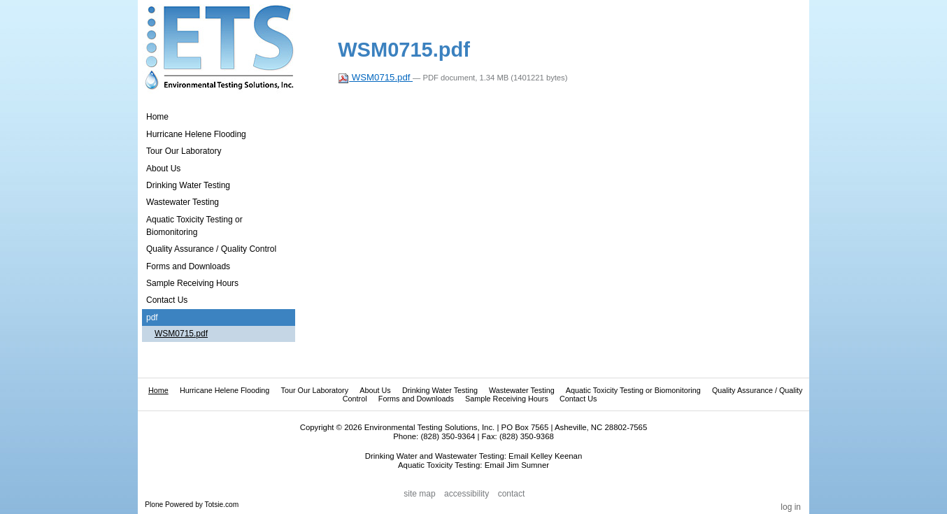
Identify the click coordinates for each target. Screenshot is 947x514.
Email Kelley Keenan (545, 456)
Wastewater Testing (522, 390)
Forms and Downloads (416, 398)
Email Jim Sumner (517, 465)
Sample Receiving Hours (506, 398)
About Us (374, 390)
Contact (511, 494)
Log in (791, 507)
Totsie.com (222, 504)
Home (157, 117)
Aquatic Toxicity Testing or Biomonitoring (633, 390)
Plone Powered (169, 504)
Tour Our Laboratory (314, 390)
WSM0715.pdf (375, 77)
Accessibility (466, 494)
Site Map (419, 494)
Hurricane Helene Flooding (224, 390)
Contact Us (578, 398)
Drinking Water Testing (440, 390)
